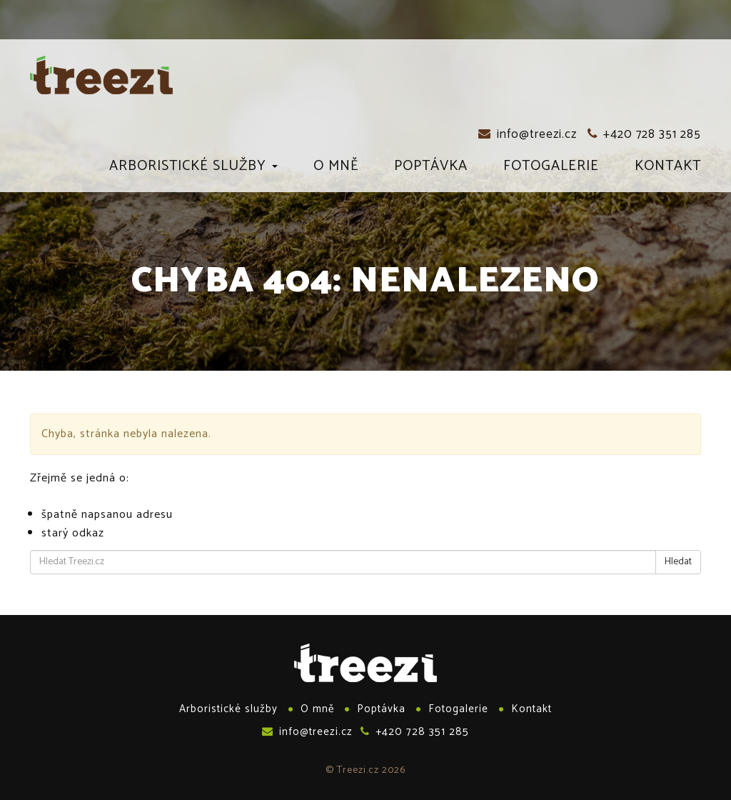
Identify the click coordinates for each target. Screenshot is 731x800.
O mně (335, 168)
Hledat (678, 562)
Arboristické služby (193, 168)
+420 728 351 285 (644, 134)
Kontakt (668, 168)
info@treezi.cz (527, 134)
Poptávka (431, 168)
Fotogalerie (551, 168)
